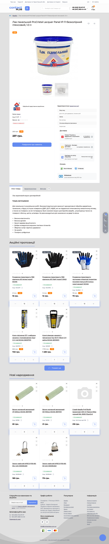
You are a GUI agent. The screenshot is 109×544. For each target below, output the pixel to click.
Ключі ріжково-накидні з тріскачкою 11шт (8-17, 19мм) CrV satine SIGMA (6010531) (54, 337)
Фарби (15, 15)
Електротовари (68, 518)
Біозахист (67, 505)
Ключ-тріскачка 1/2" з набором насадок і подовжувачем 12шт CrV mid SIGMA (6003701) (24, 337)
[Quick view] (36, 251)
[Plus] (33, 304)
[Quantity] (24, 304)
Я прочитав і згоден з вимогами (23, 507)
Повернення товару (93, 518)
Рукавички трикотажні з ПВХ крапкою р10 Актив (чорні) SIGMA (23, 279)
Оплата (89, 522)
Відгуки (64, 2)
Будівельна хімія (69, 507)
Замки (65, 509)
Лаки (65, 503)
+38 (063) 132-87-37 (78, 7)
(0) (18, 120)
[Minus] (15, 304)
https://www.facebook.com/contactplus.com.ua (42, 522)
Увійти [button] (95, 2)
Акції (88, 524)
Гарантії (20, 2)
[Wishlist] (36, 254)
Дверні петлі (67, 511)
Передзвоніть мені (15, 519)
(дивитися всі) (74, 106)
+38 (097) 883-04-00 (79, 9)
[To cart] (34, 296)
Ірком (18, 114)
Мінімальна (67, 175)
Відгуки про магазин (93, 515)
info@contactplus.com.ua (48, 526)
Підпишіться (32, 502)
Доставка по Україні (53, 2)
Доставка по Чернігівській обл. (35, 2)
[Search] (42, 8)
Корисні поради (92, 500)
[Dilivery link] (92, 137)
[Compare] (36, 258)
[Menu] (27, 8)
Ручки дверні (68, 513)
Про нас (13, 2)
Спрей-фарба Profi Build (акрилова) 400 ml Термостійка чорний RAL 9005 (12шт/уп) (84, 412)
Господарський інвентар (71, 515)
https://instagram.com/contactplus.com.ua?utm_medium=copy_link (47, 522)
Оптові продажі (91, 520)
